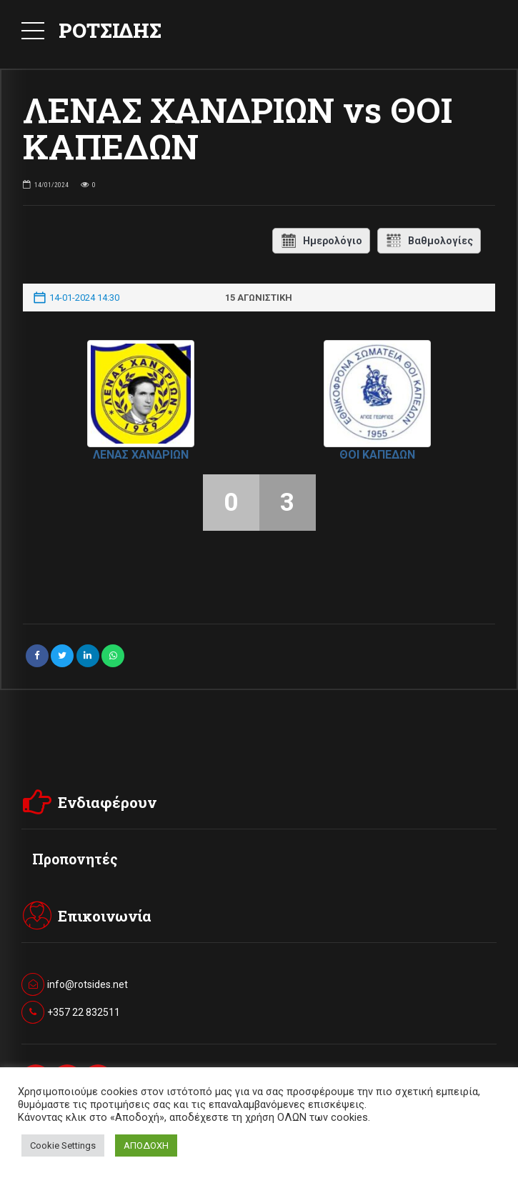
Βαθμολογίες (429, 240)
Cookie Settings (63, 1145)
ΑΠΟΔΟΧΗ (146, 1145)
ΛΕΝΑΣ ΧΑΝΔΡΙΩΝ (141, 454)
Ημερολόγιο (321, 240)
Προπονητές (75, 859)
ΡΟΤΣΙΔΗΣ (110, 30)
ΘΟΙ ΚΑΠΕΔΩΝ (377, 454)
